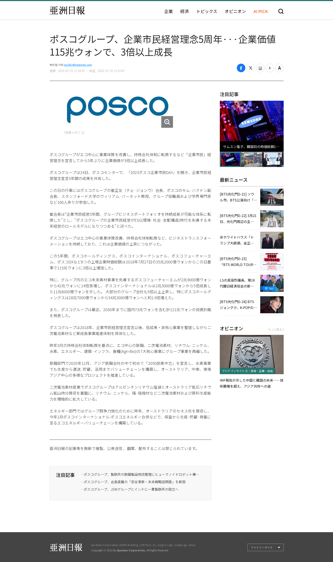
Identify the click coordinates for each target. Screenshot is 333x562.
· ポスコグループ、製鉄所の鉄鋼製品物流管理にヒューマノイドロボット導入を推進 (140, 474)
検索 (281, 11)
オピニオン (235, 11)
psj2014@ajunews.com (78, 65)
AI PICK (260, 11)
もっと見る (276, 329)
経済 (184, 11)
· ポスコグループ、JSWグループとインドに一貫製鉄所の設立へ (130, 489)
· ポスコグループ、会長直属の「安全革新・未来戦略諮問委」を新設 (133, 481)
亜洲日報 (67, 10)
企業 (168, 11)
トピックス (206, 11)
